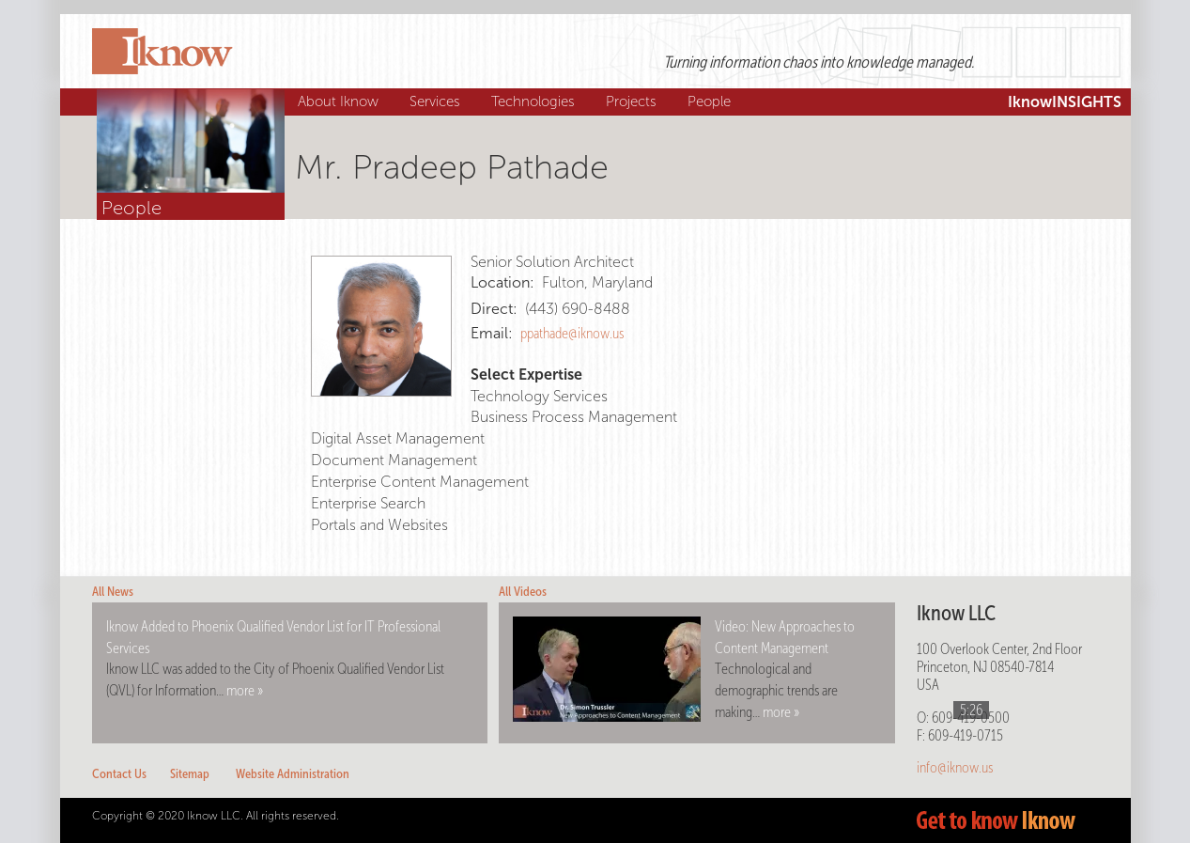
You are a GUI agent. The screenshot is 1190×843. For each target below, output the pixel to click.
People (711, 101)
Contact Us (119, 774)
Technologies (535, 101)
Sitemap (189, 774)
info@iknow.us (955, 767)
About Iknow (340, 101)
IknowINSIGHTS (1064, 102)
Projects (633, 101)
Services (437, 101)
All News (112, 592)
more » (244, 690)
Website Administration (292, 774)
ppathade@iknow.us (572, 333)
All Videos (523, 592)
